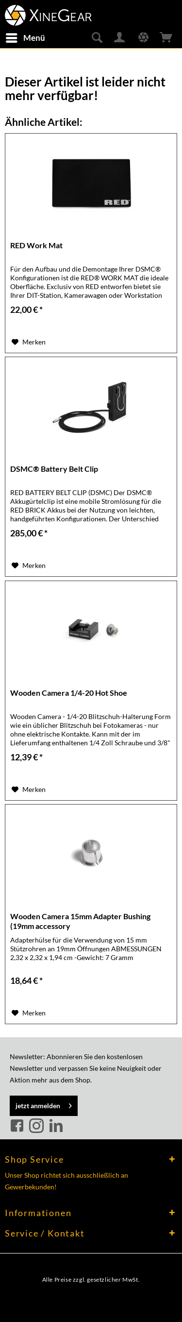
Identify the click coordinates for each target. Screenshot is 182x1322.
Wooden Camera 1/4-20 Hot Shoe (68, 692)
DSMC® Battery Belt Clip (54, 468)
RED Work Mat (36, 245)
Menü (25, 36)
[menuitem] (25, 38)
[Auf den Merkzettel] (29, 342)
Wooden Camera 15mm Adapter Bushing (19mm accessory (80, 920)
